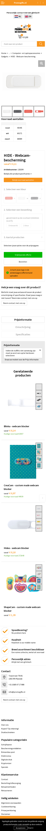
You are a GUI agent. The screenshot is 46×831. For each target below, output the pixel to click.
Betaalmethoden (8, 787)
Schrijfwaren (6, 744)
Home (3, 53)
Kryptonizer (6, 763)
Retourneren (6, 790)
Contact (4, 779)
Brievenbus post (8, 752)
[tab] (23, 320)
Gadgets (4, 56)
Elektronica (6, 756)
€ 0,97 (9, 493)
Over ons (5, 725)
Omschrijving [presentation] (23, 327)
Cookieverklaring (8, 806)
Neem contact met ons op (14, 303)
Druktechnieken (8, 732)
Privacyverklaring (8, 810)
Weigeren (30, 828)
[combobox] (19, 44)
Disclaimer (5, 814)
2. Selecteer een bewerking (18, 209)
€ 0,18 (9, 552)
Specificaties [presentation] (23, 334)
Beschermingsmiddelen (11, 748)
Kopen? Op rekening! (10, 728)
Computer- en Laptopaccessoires (26, 53)
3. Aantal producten (14, 237)
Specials (4, 767)
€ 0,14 (9, 430)
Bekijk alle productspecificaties (18, 173)
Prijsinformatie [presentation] (23, 319)
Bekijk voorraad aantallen (23, 180)
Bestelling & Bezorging (11, 783)
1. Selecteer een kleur (15, 189)
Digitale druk (6, 759)
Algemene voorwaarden (11, 803)
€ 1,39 (9, 615)
